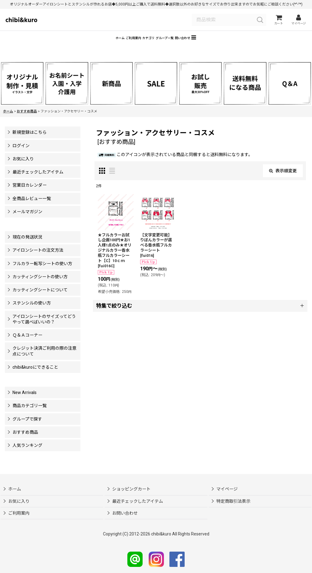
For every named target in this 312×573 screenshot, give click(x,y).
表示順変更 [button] (283, 179)
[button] (239, 45)
